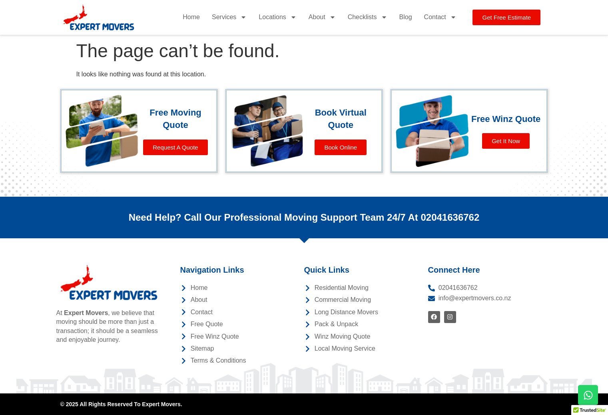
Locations (278, 17)
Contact (440, 17)
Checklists (367, 17)
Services (229, 17)
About (322, 17)
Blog (405, 17)
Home (191, 17)
